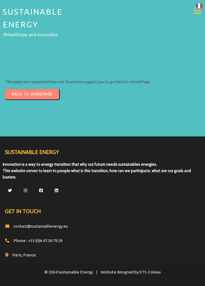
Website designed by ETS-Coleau (131, 272)
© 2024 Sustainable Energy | (73, 272)
